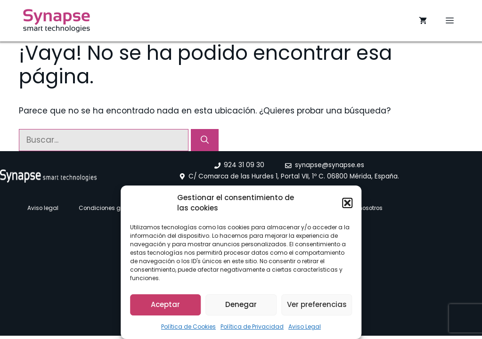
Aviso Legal (304, 327)
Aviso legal (42, 208)
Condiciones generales (112, 208)
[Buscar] (205, 140)
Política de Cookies (188, 327)
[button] (347, 203)
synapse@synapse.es (329, 165)
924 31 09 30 (244, 165)
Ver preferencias (317, 304)
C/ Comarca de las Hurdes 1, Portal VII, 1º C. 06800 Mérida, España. (293, 176)
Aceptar (165, 304)
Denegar (241, 304)
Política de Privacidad (252, 327)
